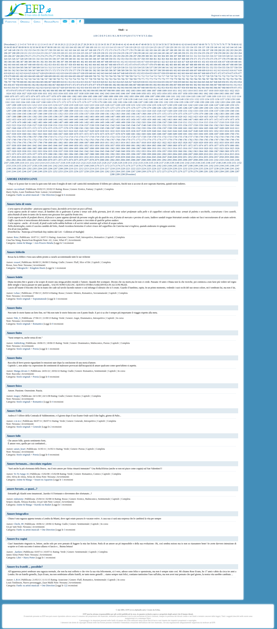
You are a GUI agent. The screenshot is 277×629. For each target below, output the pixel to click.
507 (30, 67)
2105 (231, 160)
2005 (180, 154)
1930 (24, 151)
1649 (200, 131)
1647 (190, 131)
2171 (102, 165)
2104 (226, 160)
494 (215, 64)
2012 (216, 154)
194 (195, 50)
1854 (96, 145)
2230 (174, 168)
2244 (13, 171)
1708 (40, 136)
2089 (148, 160)
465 (98, 64)
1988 (91, 154)
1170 (53, 102)
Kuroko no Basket (42, 504)
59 (174, 44)
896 (171, 85)
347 (98, 59)
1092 (126, 96)
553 (215, 67)
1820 (154, 142)
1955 (154, 151)
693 (66, 76)
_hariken (18, 551)
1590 (128, 128)
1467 (190, 119)
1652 (216, 131)
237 (131, 53)
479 (155, 64)
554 (219, 67)
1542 (112, 125)
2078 (91, 160)
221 (66, 53)
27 (82, 44)
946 (135, 87)
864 (42, 85)
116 (119, 47)
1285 (180, 108)
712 (143, 76)
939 (106, 87)
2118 (62, 162)
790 (219, 79)
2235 (200, 168)
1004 (138, 90)
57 (168, 44)
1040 (91, 93)
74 (217, 44)
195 (199, 50)
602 (175, 70)
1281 (159, 108)
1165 (28, 102)
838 (175, 82)
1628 (91, 131)
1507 (164, 122)
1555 (180, 125)
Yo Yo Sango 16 (21, 474)
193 (191, 50)
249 (179, 53)
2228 (164, 168)
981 (40, 90)
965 (211, 87)
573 (58, 70)
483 (171, 64)
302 (155, 56)
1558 (195, 125)
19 (59, 44)
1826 (185, 142)
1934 (45, 151)
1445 (76, 119)
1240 (180, 105)
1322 (138, 110)
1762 (86, 139)
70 (206, 44)
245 (163, 53)
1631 (107, 131)
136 (199, 47)
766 (122, 79)
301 (151, 56)
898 (179, 85)
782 (187, 79)
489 (195, 64)
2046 (159, 157)
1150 (186, 99)
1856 (107, 145)
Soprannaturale (40, 298)
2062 (8, 160)
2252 (55, 171)
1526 (29, 125)
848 (215, 82)
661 (175, 73)
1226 (107, 105)
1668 (65, 134)
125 (155, 47)
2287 (237, 171)
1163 (18, 102)
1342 (8, 113)
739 (13, 79)
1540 (102, 125)
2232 (185, 168)
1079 (58, 96)
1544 (122, 125)
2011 (211, 154)
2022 (34, 157)
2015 (231, 154)
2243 (8, 171)
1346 (29, 113)
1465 (180, 119)
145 (235, 47)
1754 (45, 139)
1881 (237, 145)
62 (183, 44)
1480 (24, 122)
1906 (133, 148)
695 (74, 76)
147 (5, 50)
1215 (50, 105)
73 (214, 44)
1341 (237, 110)
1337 (216, 110)
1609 (226, 128)
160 (58, 50)
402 (82, 61)
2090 (154, 160)
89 (22, 47)
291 (111, 56)
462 (86, 64)
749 (54, 79)
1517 (216, 122)
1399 (71, 116)
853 (236, 82)
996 (101, 90)
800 (22, 82)
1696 (211, 134)
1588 (117, 128)
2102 (216, 160)
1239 (174, 105)
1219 (70, 105)
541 (167, 67)
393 (46, 61)
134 (191, 47)
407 (102, 61)
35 (105, 44)
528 (114, 67)
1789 (226, 139)
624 (26, 73)
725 (195, 76)
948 (143, 87)
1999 (149, 154)
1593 (143, 128)
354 (126, 59)
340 (70, 59)
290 (106, 56)
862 (34, 85)
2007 (190, 154)
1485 (50, 122)
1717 (86, 136)
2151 (234, 162)
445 (17, 64)
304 (163, 56)
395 (54, 61)
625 (30, 73)
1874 (200, 145)
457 (66, 64)
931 (74, 87)
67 (197, 44)
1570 (24, 128)
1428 (221, 116)
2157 (29, 165)
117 (123, 47)
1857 (112, 145)
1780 (180, 139)
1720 (102, 136)
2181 (154, 165)
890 (147, 85)
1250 (231, 105)
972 (240, 87)
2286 (231, 171)
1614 (19, 131)
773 (151, 79)
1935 (50, 151)
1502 (138, 122)
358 (143, 59)
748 (50, 79)
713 (147, 76)
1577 (60, 128)
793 (232, 79)
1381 (211, 113)
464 (94, 64)
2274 (169, 171)
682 (22, 76)
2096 (185, 160)
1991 (107, 154)
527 (110, 67)
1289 (200, 108)
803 (34, 82)
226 (86, 53)
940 (110, 87)
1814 (122, 142)
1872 (190, 145)
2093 (169, 160)
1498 (117, 122)
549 (199, 67)
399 (70, 61)
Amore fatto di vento (19, 203)
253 (195, 53)
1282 (164, 108)
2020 (24, 157)
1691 (185, 134)
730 (215, 76)
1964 (200, 151)
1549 (148, 125)
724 (191, 76)
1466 (185, 119)
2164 (65, 165)
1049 (138, 93)
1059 (190, 93)
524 (98, 67)
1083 (79, 96)
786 (203, 79)
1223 (91, 105)
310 (187, 56)
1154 (207, 99)
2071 (55, 160)
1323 (143, 110)
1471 (211, 119)
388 (26, 61)
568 (38, 70)
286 (90, 56)
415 (135, 61)
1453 (117, 119)
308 (179, 56)
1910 (154, 148)
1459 (148, 119)
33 (99, 44)
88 (19, 47)
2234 (195, 168)
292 (115, 56)
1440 (50, 119)
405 (94, 61)
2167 (81, 165)
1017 (206, 90)
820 (102, 82)
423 (167, 61)
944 (126, 87)
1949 (122, 151)
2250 (45, 171)
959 (187, 87)
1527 (34, 125)
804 (38, 82)
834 (159, 82)
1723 (117, 136)
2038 (117, 157)
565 (26, 70)
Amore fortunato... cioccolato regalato (29, 463)
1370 (154, 113)
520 (82, 67)
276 (50, 56)
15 (47, 44)
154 (34, 50)
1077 (48, 96)
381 (236, 59)
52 (154, 44)
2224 (143, 168)
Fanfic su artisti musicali (27, 195)
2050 (180, 157)
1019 (216, 90)
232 (110, 53)
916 (13, 87)
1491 (81, 122)
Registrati (215, 15)
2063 (13, 160)
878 (98, 85)
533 (135, 67)
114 (111, 47)
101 (59, 47)
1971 (237, 151)
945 (131, 87)
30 (90, 44)
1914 (174, 148)
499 (236, 64)
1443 (65, 119)
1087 (100, 96)
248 (175, 53)
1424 (200, 116)
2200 (19, 168)
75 (220, 44)
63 (185, 44)
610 (207, 70)
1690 (180, 134)
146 (239, 47)
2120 (73, 162)
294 (123, 56)
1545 (128, 125)
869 (62, 85)
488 (191, 64)
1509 (175, 122)
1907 (138, 148)
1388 (14, 116)
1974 (19, 154)
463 (90, 64)
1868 (169, 145)
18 (56, 44)
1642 (164, 131)
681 (18, 76)
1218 (65, 105)
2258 (86, 171)
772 (147, 79)
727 (203, 76)
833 (155, 82)
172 (106, 50)
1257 (34, 108)
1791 (237, 139)
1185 (130, 102)
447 (26, 64)
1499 (123, 122)
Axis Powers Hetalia (43, 243)
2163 (60, 165)
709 (131, 76)
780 (179, 79)
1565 (231, 125)
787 (207, 79)
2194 (221, 165)
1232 (138, 105)
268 (18, 56)
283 (78, 56)
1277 (138, 108)
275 (46, 56)
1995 (128, 154)
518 (74, 67)
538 (155, 67)
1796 (29, 142)
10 (33, 44)
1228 (117, 105)
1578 (65, 128)
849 (219, 82)
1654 (226, 131)
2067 (34, 160)
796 (6, 82)
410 (115, 61)
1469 (200, 119)
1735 (180, 136)
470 (118, 64)
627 (38, 73)
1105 (193, 96)
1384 (226, 113)
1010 (169, 90)
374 (207, 59)
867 (54, 85)
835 (163, 82)
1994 (123, 154)
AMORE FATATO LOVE (22, 178)
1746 (237, 136)
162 (66, 50)
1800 (50, 142)
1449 (96, 119)
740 (17, 79)
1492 (86, 122)
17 (53, 44)
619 (5, 73)
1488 (65, 122)
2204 (40, 168)
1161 (7, 102)
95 (40, 47)
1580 (76, 128)
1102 (178, 96)
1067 (231, 93)
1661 (29, 134)
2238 (216, 168)
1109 (214, 96)
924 (46, 87)
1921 (211, 148)
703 (106, 76)
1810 (102, 142)
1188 (145, 102)
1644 (174, 131)
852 (232, 82)
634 (66, 73)
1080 (64, 96)
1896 (81, 148)
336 (54, 59)
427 (183, 61)
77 (226, 44)
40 (119, 44)
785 (199, 79)
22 (67, 44)
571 (50, 70)
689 (50, 76)
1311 (81, 110)
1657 (8, 134)
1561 (211, 125)
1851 (81, 145)
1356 (81, 113)
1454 (122, 119)
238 (135, 53)
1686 (159, 134)
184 (155, 50)
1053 (159, 93)
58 (171, 44)
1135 (110, 99)
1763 (91, 139)
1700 (231, 134)
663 (183, 73)
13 (41, 44)
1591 (133, 128)
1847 (60, 145)
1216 (55, 105)
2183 (164, 165)
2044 (148, 157)
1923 (221, 148)
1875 (206, 145)
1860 (128, 145)
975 (16, 90)
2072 (60, 160)
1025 (13, 93)
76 (223, 44)
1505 (154, 122)
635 (70, 73)
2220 (122, 168)
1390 (24, 116)
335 (50, 59)
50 (148, 44)
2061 (237, 157)
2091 (159, 160)
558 (236, 67)
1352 (60, 113)
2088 (143, 160)
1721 (107, 136)
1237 (164, 105)
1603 (195, 128)
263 (236, 53)
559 (240, 67)
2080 (102, 160)
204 (236, 50)
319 (223, 56)
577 (74, 70)
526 (106, 67)
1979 (45, 154)
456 (62, 64)
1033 (55, 93)
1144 (156, 99)
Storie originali (23, 298)
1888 (40, 148)
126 (159, 47)
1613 (13, 131)
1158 (227, 99)
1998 (143, 154)
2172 (107, 165)
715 (155, 76)
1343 (13, 113)
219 (58, 53)
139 (211, 47)
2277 (185, 171)
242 (151, 53)
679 (10, 76)
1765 (102, 139)
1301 (29, 110)
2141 (182, 162)
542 (171, 67)
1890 (50, 148)
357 (139, 59)
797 (10, 82)
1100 (167, 96)
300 (147, 56)
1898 (91, 148)
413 (126, 61)
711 (139, 76)
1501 (133, 122)
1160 (237, 99)
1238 (169, 105)
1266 (81, 108)
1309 (71, 110)
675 (232, 73)
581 (90, 70)
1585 (102, 128)
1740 (206, 136)
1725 (128, 136)
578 (78, 70)
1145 (161, 99)
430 (195, 61)
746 (42, 79)
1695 (206, 134)
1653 (221, 131)
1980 (50, 154)
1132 (94, 99)
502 (10, 67)
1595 (154, 128)
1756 (55, 139)
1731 (159, 136)
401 (78, 61)
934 (86, 87)
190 (179, 50)
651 (135, 73)
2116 (52, 162)
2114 (42, 162)
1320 (128, 110)
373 (203, 59)
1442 (60, 119)
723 (187, 76)
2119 (68, 162)
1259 (45, 108)
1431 (237, 116)
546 (187, 67)
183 (151, 50)
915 (9, 87)
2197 (237, 165)
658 (163, 73)
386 (18, 61)
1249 (226, 105)
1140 (135, 99)
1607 (216, 128)
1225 (102, 105)
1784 (200, 139)
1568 (14, 128)
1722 (112, 136)
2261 (102, 171)
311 (191, 56)
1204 (227, 102)
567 (34, 70)
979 (32, 90)
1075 (38, 96)
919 (26, 87)
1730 (154, 136)
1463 (169, 119)
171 (102, 50)
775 (159, 79)
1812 (112, 142)
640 (90, 73)
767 (126, 79)
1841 (29, 145)
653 (143, 73)
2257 (81, 171)
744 (34, 79)
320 (227, 56)
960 (191, 87)
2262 (107, 171)
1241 (185, 105)
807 (50, 82)
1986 (81, 154)
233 (114, 53)
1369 (148, 113)
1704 (19, 136)
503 (14, 67)
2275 (174, 171)
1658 (13, 134)
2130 (125, 162)
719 (171, 76)
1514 (200, 122)
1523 (13, 125)
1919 (200, 148)
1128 (74, 99)
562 (14, 70)
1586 (107, 128)
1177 (89, 102)
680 (14, 76)
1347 (34, 113)
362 (159, 59)
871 (70, 85)
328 (21, 59)
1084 (84, 96)
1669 (70, 134)
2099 (200, 160)
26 (79, 44)
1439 (45, 119)
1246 (211, 105)
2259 (91, 171)
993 (89, 90)
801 (26, 82)
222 (70, 53)
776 (163, 79)
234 (118, 53)
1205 (232, 102)
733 (227, 76)
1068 (237, 93)
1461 (159, 119)
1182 (115, 102)
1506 (159, 122)
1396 (55, 116)
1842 (34, 145)
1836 (237, 142)
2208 (60, 168)
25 (76, 44)
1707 (34, 136)
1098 (157, 96)
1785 (206, 139)
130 (175, 47)
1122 (43, 99)
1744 (226, 136)
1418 (169, 116)
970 (232, 87)
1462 (164, 119)
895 (167, 85)
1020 (221, 90)
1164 (23, 102)
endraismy (18, 499)
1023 (237, 90)
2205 (45, 168)
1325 (154, 110)
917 (17, 87)
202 (227, 50)
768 (131, 79)
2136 (156, 162)
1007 (154, 90)
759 (94, 79)
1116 (13, 99)
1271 (107, 108)
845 (203, 82)
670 (211, 73)
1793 (14, 142)
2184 (169, 165)
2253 (60, 171)
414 (131, 61)
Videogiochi (22, 268)
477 (147, 64)
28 (84, 44)
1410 (128, 116)
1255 (24, 108)
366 (175, 59)
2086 (133, 160)
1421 (185, 116)
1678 (117, 134)
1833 (221, 142)
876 (90, 85)
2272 (159, 171)
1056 (174, 93)
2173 (112, 165)
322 (236, 56)
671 (215, 73)
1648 (195, 131)
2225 (148, 168)
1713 (65, 136)
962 (199, 87)
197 (207, 50)
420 (155, 61)
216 (46, 53)
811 (66, 82)
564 (22, 70)
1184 (125, 102)
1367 (138, 113)
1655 (231, 131)
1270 (102, 108)
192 (187, 50)
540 (163, 67)
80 (235, 44)
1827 (190, 142)
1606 (211, 128)
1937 (60, 151)
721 (179, 76)
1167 (38, 102)
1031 (45, 93)
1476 (237, 119)
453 (50, 64)
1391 (29, 116)
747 (46, 79)
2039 (122, 157)
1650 (206, 131)
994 (93, 90)
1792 (8, 142)
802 (30, 82)
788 (211, 79)
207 (10, 53)
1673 (91, 134)
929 (66, 87)
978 (28, 90)
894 (163, 85)
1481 (29, 122)
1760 (76, 139)
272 (34, 56)
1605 (206, 128)
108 (87, 47)
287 (94, 56)
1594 (149, 128)
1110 (219, 96)
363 (163, 59)
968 (223, 87)
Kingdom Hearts (38, 268)
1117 (18, 99)
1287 (190, 108)
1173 (69, 102)
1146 (166, 99)
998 (109, 90)
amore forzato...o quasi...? (22, 488)
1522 (8, 125)
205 (240, 50)
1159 (232, 99)
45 (134, 44)
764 (114, 79)
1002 (128, 90)
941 (114, 87)
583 (98, 70)
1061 (200, 93)
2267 (133, 171)
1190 (156, 102)
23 (70, 44)
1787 (216, 139)
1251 (237, 105)
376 (215, 59)
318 (219, 56)
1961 (185, 151)
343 (82, 59)
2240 (226, 168)
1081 (69, 96)
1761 (81, 139)
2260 (96, 171)
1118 (23, 99)
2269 (143, 171)
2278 (190, 171)
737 (5, 79)
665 (191, 73)
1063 (211, 93)
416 (139, 61)
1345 (24, 113)
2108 (11, 162)
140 (215, 47)
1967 (216, 151)
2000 (154, 154)
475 (139, 64)
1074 (32, 96)
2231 (180, 168)
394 (50, 61)
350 (110, 59)
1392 (34, 116)
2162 (55, 165)
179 (135, 50)
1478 (14, 122)
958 (183, 87)
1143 (151, 99)
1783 (195, 139)
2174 (117, 165)
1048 (133, 93)
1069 (6, 96)
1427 (216, 116)
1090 (115, 96)
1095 (141, 96)
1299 (19, 110)
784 (195, 79)
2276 (180, 171)
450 (38, 64)
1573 (40, 128)
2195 (226, 165)
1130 (84, 99)
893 (159, 85)
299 (143, 56)
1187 (140, 102)
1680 (128, 134)
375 (211, 59)
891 (151, 85)
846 (207, 82)
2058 (221, 157)
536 (147, 67)
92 (31, 47)
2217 (107, 168)
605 (187, 70)
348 (102, 59)
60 (177, 44)
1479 (19, 122)
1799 (45, 142)
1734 (174, 136)
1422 (190, 116)
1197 (191, 102)
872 (74, 85)
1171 (58, 102)
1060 (195, 93)
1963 (195, 151)
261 (227, 53)
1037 (76, 93)
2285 (226, 171)
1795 (24, 142)
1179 (99, 102)
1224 (96, 105)
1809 (97, 142)
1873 (195, 145)
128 (167, 47)
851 (227, 82)
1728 (143, 136)
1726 (133, 136)
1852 (86, 145)
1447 (86, 119)
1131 (89, 99)
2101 (211, 160)
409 (111, 61)
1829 (200, 142)
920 (30, 87)
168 (90, 50)
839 (179, 82)
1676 (107, 134)
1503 (143, 122)
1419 (174, 116)
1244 (200, 105)
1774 (148, 139)
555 (223, 67)
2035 (102, 157)
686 (38, 76)
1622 (60, 131)
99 (51, 47)
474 (135, 64)
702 (102, 76)
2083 (117, 160)
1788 (221, 139)
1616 (29, 131)
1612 (8, 131)
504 (18, 67)
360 (151, 59)
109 (91, 47)
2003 (169, 154)
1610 (232, 128)
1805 (76, 142)
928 (62, 87)
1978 (40, 154)
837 (171, 82)
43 (128, 44)
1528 (39, 125)
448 (30, 64)
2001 (159, 154)
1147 (171, 99)
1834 (226, 142)
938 (102, 87)
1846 (55, 145)
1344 (19, 113)
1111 (224, 96)
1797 (34, 142)
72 (211, 44)
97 (45, 47)
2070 (50, 160)
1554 (174, 125)
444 (13, 64)
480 (159, 64)
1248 (221, 105)
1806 (81, 142)
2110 (22, 162)
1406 (107, 116)
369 (187, 59)
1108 (208, 96)
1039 (86, 93)
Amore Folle (14, 410)
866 (50, 85)
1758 (65, 139)
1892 (60, 148)
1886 (29, 148)
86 (14, 47)
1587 (112, 128)
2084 (122, 160)
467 (106, 64)
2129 (119, 162)
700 (94, 76)
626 (34, 73)
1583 (91, 128)
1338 (221, 110)
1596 (159, 128)
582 (94, 70)
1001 (123, 90)
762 (106, 79)
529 (118, 67)
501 (6, 67)
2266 (128, 171)
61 (180, 44)
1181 (110, 102)
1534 (70, 125)
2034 (96, 157)
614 (223, 70)
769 (135, 79)
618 (240, 70)
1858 (117, 145)
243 (155, 53)
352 (118, 59)
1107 (203, 96)
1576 (55, 128)
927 (58, 87)
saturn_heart (19, 449)
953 (163, 87)
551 (207, 67)
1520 (231, 122)
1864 (148, 145)
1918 (195, 148)
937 (98, 87)
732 (223, 76)
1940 (76, 151)
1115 (8, 99)
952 (159, 87)
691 (58, 76)
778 (171, 79)
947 (139, 87)
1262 (60, 108)
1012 (180, 90)
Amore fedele (15, 277)
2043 (143, 157)
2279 (195, 171)
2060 (231, 157)
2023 (39, 157)
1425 (206, 116)
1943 (91, 151)
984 (52, 90)
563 (18, 70)
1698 (221, 134)
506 (26, 67)
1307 (60, 110)
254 (199, 53)
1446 (81, 119)
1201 (212, 102)
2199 (14, 168)
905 (207, 85)
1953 (143, 151)
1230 (128, 105)
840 (183, 82)
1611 (237, 128)
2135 (151, 162)
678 (6, 76)
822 (110, 82)
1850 (76, 145)
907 (216, 85)
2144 (197, 162)
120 (134, 47)
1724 (122, 136)
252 (191, 53)
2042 (138, 157)
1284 (174, 108)
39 (116, 44)
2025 (50, 157)
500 (240, 64)
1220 (76, 105)
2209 (65, 168)
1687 (164, 134)
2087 (138, 160)
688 (46, 76)
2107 (6, 162)
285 (86, 56)
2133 (140, 162)
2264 (117, 171)
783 (191, 79)
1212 (34, 105)
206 (6, 53)
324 (5, 59)
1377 (190, 113)
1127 (69, 99)
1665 (50, 134)
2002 (164, 154)
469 (114, 64)
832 (151, 82)
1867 (164, 145)
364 (167, 59)
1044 (112, 93)
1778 (169, 139)
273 (38, 56)
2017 (8, 157)
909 (224, 85)
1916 (185, 148)
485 (179, 64)
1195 (181, 102)
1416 (159, 116)
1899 (97, 148)
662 (179, 73)
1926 (237, 148)
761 (102, 79)
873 (78, 85)
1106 (198, 96)
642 (98, 73)
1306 (55, 110)
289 (102, 56)
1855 (102, 145)
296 (131, 56)
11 (36, 44)
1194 (176, 102)
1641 (159, 131)
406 (98, 61)
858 (18, 85)
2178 (138, 165)
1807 (86, 142)
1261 (55, 108)
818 (94, 82)
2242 (237, 168)
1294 (226, 108)
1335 (206, 110)
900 (187, 85)
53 (157, 44)
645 (110, 73)
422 (163, 61)
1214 (45, 105)
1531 (55, 125)
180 (139, 50)
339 (66, 59)
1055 (169, 93)
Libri (18, 557)
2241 (231, 168)
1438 (39, 119)
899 (183, 85)
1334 (200, 110)
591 (131, 70)
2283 (216, 171)
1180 (104, 102)
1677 (112, 134)
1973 (14, 154)
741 (21, 79)
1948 (117, 151)
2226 (154, 168)
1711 (55, 136)
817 (90, 82)
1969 (226, 151)
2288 (112, 174)
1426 (211, 116)
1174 (74, 102)
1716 (81, 136)
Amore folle (14, 435)
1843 (39, 145)
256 (207, 53)
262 (232, 53)
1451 (107, 119)
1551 (159, 125)
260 (223, 53)
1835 (231, 142)
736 (240, 76)
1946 (107, 151)
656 (155, 73)
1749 (19, 139)
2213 (86, 168)
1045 (117, 93)
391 (38, 61)
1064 (216, 93)
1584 (97, 128)
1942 (86, 151)
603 (179, 70)
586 (111, 70)
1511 (185, 122)
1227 (112, 105)
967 (219, 87)
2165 (70, 165)
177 (126, 50)
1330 (180, 110)
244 (159, 53)
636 (74, 73)
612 (215, 70)
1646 (185, 131)
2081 (107, 160)
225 (82, 53)
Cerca (37, 21)
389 (30, 61)
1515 (206, 122)
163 (70, 50)
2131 (130, 162)
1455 (128, 119)
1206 (238, 102)
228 (94, 53)
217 (50, 53)
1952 (138, 151)
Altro (150, 35)
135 (195, 47)
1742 (216, 136)
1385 (231, 113)
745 (38, 79)
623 (21, 73)
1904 (123, 148)
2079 (96, 160)
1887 (34, 148)
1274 (122, 108)
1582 (86, 128)
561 (10, 70)
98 (48, 47)
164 (74, 50)
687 (42, 76)
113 (107, 47)
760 (98, 79)
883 (119, 85)
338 (62, 59)
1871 (185, 145)
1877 (216, 145)
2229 (169, 168)
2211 (76, 168)
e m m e (17, 421)
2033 (91, 157)
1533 (65, 125)
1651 (211, 131)
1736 (185, 136)
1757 (60, 139)
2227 (159, 168)
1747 (8, 139)
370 (191, 59)
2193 (216, 165)
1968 (221, 151)
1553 (169, 125)
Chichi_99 (18, 524)
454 (54, 64)
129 (171, 47)
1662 (34, 134)
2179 (143, 165)
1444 (70, 119)
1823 (169, 142)
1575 (50, 128)
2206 (50, 168)
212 (30, 53)
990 (76, 90)
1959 (174, 151)
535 (143, 67)
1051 (148, 93)
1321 (133, 110)
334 (46, 59)
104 (71, 47)
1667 (60, 134)
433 (207, 61)
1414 (148, 116)
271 (30, 56)
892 (155, 85)
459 (74, 64)
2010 (206, 154)
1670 (76, 134)
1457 (138, 119)
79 (232, 44)
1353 (65, 113)
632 (58, 73)
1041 (96, 93)
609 (203, 70)
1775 (154, 139)
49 (145, 44)
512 (50, 67)
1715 (76, 136)
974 (12, 90)
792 (227, 79)
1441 (55, 119)
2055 (206, 157)
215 (42, 53)
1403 (91, 116)
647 (118, 73)
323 (240, 56)
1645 (180, 131)
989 (72, 90)
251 (187, 53)
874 (82, 85)
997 (105, 90)
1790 (231, 139)
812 (70, 82)
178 (131, 50)
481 (163, 64)
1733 (169, 136)
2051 (185, 157)
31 (93, 44)
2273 (164, 171)
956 (175, 87)
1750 (24, 139)
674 (227, 73)
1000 (117, 90)
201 (223, 50)
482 (167, 64)
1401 (81, 116)
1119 (28, 99)
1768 (117, 139)
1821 (159, 142)
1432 (8, 119)
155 (38, 50)
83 (5, 47)
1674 (96, 134)
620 (9, 73)
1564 (226, 125)
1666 (55, 134)
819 (98, 82)
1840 (24, 145)
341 (74, 59)
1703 (14, 136)
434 (211, 61)
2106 (237, 160)
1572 (34, 128)
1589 (123, 128)
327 (17, 59)
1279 (148, 108)
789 (215, 79)
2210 (71, 168)
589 (123, 70)
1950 (128, 151)
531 (126, 67)
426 (179, 61)
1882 (8, 148)
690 (54, 76)
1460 (154, 119)
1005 (143, 90)
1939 (70, 151)
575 (66, 70)
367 (179, 59)
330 (30, 59)
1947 (112, 151)
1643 (169, 131)
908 (220, 85)
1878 (221, 145)
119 (131, 47)
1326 (159, 110)
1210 (24, 105)
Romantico (38, 323)
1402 (86, 116)
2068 (39, 160)
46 (136, 44)
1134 (104, 99)
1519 (226, 122)
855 (6, 85)
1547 (138, 125)
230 (102, 53)
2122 (83, 162)
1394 (45, 116)
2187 (185, 165)
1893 (65, 148)
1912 (164, 148)
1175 (79, 102)
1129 (79, 99)
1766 (107, 139)
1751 (29, 139)
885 (127, 85)
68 (200, 44)
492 (207, 64)
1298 (14, 110)
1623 (65, 131)
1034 (60, 93)
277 (54, 56)
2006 (185, 154)
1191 (161, 102)
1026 (19, 93)
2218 (112, 168)
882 (115, 85)
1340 (231, 110)
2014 (226, 154)
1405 (102, 116)
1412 (138, 116)
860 (26, 85)
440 (236, 61)
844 (199, 82)
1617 (34, 131)
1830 (206, 142)
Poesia (36, 348)
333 (42, 59)
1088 (105, 96)
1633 (117, 131)
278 (58, 56)
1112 (229, 96)
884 (123, 85)
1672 (86, 134)
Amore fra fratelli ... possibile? (25, 566)
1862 (138, 145)
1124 (53, 99)
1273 (117, 108)
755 (78, 79)
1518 (221, 122)
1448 (91, 119)
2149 (223, 162)
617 (236, 70)
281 (70, 56)
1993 (117, 154)
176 (122, 50)
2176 (128, 165)
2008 (195, 154)
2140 (176, 162)
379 (227, 59)
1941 (81, 151)
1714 (70, 136)
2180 (148, 165)
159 (54, 50)
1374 (174, 113)
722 (183, 76)
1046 (122, 93)
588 (119, 70)
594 (143, 70)
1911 (159, 148)
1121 (38, 99)
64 (188, 44)
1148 (176, 99)
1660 (24, 134)
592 (135, 70)
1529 (45, 125)
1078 (53, 96)
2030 (76, 157)
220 (62, 53)
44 (131, 44)
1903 (117, 148)
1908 (143, 148)
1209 (19, 105)
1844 (45, 145)
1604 (201, 128)
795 (240, 79)
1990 (102, 154)
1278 (143, 108)
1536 (81, 125)
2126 (104, 162)
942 (118, 87)
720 (175, 76)
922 (38, 87)
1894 (71, 148)
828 (135, 82)
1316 (107, 110)
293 (119, 56)
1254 (19, 108)
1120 (33, 99)
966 (215, 87)
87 (17, 47)
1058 (185, 93)
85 (11, 47)
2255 (70, 171)
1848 (65, 145)
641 (94, 73)
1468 (195, 119)
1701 (237, 134)
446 (21, 64)
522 (90, 67)
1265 (76, 108)
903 (199, 85)
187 (167, 50)
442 (5, 64)
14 (44, 44)
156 (42, 50)
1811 (107, 142)
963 (203, 87)
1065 (221, 93)
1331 (185, 110)
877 (94, 85)
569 (42, 70)
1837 (8, 145)
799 (18, 82)
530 (122, 67)
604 (183, 70)
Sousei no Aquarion (43, 479)
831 (147, 82)
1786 (211, 139)
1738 (195, 136)
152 (26, 50)
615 (227, 70)
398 (66, 61)
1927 (8, 151)
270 (26, 56)
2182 (159, 165)
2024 (45, 157)
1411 (133, 116)
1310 (76, 110)
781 (183, 79)
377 (219, 59)
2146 (208, 162)
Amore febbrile (16, 252)
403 (86, 61)
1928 (13, 151)
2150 (228, 162)
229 (98, 53)
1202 (217, 102)
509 (38, 67)
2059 (226, 157)
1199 (201, 102)
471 (122, 64)
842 (191, 82)
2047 (164, 157)
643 (102, 73)
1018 (211, 90)
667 (199, 73)
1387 (8, 116)
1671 (81, 134)
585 (106, 70)
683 (26, 76)
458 (70, 64)
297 (135, 56)
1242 (190, 105)
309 (183, 56)
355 (131, 59)
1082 (74, 96)
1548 (143, 125)
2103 (221, 160)
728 (207, 76)
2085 (128, 160)
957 (179, 87)
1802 (60, 142)
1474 (226, 119)
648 (122, 73)
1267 (86, 108)
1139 (130, 99)
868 (58, 85)
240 (143, 53)
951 (155, 87)
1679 (122, 134)
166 (82, 50)
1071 (17, 96)
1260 (50, 108)
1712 (60, 136)
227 (90, 53)
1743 (221, 136)
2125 (99, 162)
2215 (96, 168)
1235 (154, 105)
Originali (25, 21)
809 (58, 82)
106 (79, 47)
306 (171, 56)
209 (18, 53)
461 (82, 64)
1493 (91, 122)
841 (187, 82)
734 (232, 76)
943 (122, 87)
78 (229, 44)
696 (78, 76)
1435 (24, 119)
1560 (206, 125)
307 (175, 56)
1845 (50, 145)
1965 (206, 151)
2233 (190, 168)
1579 (71, 128)
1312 (86, 110)
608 (199, 70)
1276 (133, 108)
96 (43, 47)
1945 (102, 151)
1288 (195, 108)
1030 (39, 93)
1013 (185, 90)
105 (75, 47)
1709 (45, 136)
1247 (216, 105)
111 (99, 47)
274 (42, 56)
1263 (65, 108)
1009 (164, 90)
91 (28, 47)
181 (143, 50)
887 (135, 85)
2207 (55, 168)
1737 (190, 136)
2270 (148, 171)
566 (30, 70)
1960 (180, 151)
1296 (237, 108)
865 (46, 85)
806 (46, 82)
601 (171, 70)
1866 (159, 145)
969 (227, 87)
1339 (226, 110)
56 (165, 44)
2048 (169, 157)
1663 (39, 134)
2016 (237, 154)
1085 (90, 96)
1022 (231, 90)
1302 (34, 110)
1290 (206, 108)
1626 (81, 131)
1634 (122, 131)
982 (44, 90)
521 (86, 67)
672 (219, 73)
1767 (112, 139)
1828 (195, 142)
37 (110, 44)
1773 (143, 139)
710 (135, 76)
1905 (128, 148)
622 (17, 73)
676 (236, 73)
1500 (128, 122)
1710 (50, 136)
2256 (76, 171)
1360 (102, 113)
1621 (55, 131)
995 (97, 90)
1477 (8, 122)
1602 (190, 128)
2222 (133, 168)
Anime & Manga (24, 243)
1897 (86, 148)
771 (143, 79)
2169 (91, 165)
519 (78, 67)
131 (179, 47)
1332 (190, 110)
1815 (128, 142)
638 (82, 73)
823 (114, 82)
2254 (65, 171)
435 (215, 61)
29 (87, 44)
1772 (138, 139)
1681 (133, 134)
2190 (200, 165)
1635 (128, 131)
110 (95, 47)
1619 (45, 131)
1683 (143, 134)
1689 (174, 134)
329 (26, 59)
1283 (169, 108)
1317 (112, 110)
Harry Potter (29, 557)
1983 (65, 154)
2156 (24, 165)
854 (240, 82)
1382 (216, 113)
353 (122, 59)
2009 (201, 154)
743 (30, 79)
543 (175, 67)
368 (183, 59)
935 (90, 87)
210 (22, 53)
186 (163, 50)
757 (86, 79)
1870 (180, 145)
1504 (149, 122)
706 (119, 76)
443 (9, 64)
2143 (192, 162)
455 (58, 64)
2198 (8, 168)
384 (10, 61)
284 (82, 56)
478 (151, 64)
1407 (112, 116)
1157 (222, 99)
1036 (70, 93)
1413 (143, 116)
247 (171, 53)
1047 (128, 93)
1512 (190, 122)
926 (54, 87)
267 (14, 56)
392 (42, 61)
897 (175, 85)
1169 (48, 102)
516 (66, 67)
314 (203, 56)
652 (139, 73)
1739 (200, 136)
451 (42, 64)
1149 (181, 99)
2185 (174, 165)
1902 (112, 148)
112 (103, 47)
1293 (221, 108)
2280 (200, 171)
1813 (117, 142)
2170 (96, 165)
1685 (154, 134)
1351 (55, 113)
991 (81, 90)
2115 (47, 162)
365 (171, 59)
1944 (96, 151)
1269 (96, 108)
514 (58, 67)
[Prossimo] (131, 174)
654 (147, 73)
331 (34, 59)
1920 (206, 148)
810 (62, 82)
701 (98, 76)
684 (30, 76)
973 (8, 90)
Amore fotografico (17, 513)
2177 (133, 165)
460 (78, 64)
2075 (76, 160)
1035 (65, 93)
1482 (34, 122)
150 (17, 50)
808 (54, 82)
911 (232, 85)
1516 (211, 122)
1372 (164, 113)
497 (227, 64)
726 (199, 76)
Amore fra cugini (17, 538)
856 (10, 85)
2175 (122, 165)
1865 (154, 145)
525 (102, 67)
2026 (55, 157)
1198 (196, 102)
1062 (206, 93)
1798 (40, 142)
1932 (34, 151)
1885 (24, 148)
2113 (37, 162)
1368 (143, 113)
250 (183, 53)
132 (183, 47)
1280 (154, 108)
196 (203, 50)
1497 (112, 122)
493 (211, 64)
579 (82, 70)
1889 (45, 148)
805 (42, 82)
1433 (13, 119)
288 (98, 56)
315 (207, 56)
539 (159, 67)
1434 (19, 119)
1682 (138, 134)
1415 (154, 116)
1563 (221, 125)
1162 (12, 102)
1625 (76, 131)
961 (195, 87)
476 (143, 64)
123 (147, 47)
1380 (206, 113)
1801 (55, 142)
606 (191, 70)
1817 (138, 142)
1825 (180, 142)
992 (85, 90)
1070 (12, 96)
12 (38, 44)
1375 (180, 113)
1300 (24, 110)
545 (183, 67)
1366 (133, 113)
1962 (190, 151)
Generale (37, 426)
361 (155, 59)
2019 (19, 157)
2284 (221, 171)
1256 (29, 108)
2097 (190, 160)
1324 (148, 110)
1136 (115, 99)
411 (119, 61)
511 (46, 67)
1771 (133, 139)
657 (159, 73)
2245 (19, 171)
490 (199, 64)
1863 (143, 145)
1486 (55, 122)
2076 (81, 160)
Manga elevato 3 (21, 371)
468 (110, 64)
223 (74, 53)
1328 (169, 110)
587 (115, 70)
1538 (91, 125)
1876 (211, 145)
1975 (24, 154)
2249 (39, 171)
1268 (91, 108)
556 (227, 67)
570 (46, 70)
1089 (110, 96)
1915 (180, 148)
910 (228, 85)
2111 (27, 162)
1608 (221, 128)
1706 (29, 136)
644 (106, 73)
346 (94, 59)
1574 (45, 128)
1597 (164, 128)
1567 (8, 128)
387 (22, 61)
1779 (174, 139)
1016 (200, 90)
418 (147, 61)
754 (74, 79)
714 (151, 76)
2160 (45, 165)
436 (219, 61)
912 (236, 85)
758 (90, 79)
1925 (231, 148)
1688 (169, 134)
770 (139, 79)
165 (78, 50)
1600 (180, 128)
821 (106, 82)
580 (86, 70)
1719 (96, 136)
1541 (107, 125)
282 (74, 56)
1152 (196, 99)
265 (6, 56)
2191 (206, 165)
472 (126, 64)
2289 (117, 174)
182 (147, 50)
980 (36, 90)
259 (219, 53)
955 (171, 87)
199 (215, 50)
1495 (102, 122)
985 (56, 90)
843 (195, 82)
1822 (164, 142)
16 (50, 44)
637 (78, 73)
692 (62, 76)
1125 (58, 99)
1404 (97, 116)
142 (223, 47)
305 (167, 56)
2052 (190, 157)
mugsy (17, 396)
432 (203, 61)
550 (203, 67)
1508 (169, 122)
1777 (164, 139)
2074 (70, 160)
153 (30, 50)
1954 (148, 151)
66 (194, 44)
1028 (29, 93)
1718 (91, 136)
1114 (239, 96)
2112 (32, 162)
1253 (13, 108)
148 (9, 50)
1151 (191, 99)
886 (131, 85)
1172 (64, 102)
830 (143, 82)
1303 (40, 110)
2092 (164, 160)
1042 (102, 93)
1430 (231, 116)
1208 (14, 105)
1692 (190, 134)
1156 (217, 99)
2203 (34, 168)
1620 (50, 131)
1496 (107, 122)
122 (142, 47)
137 (203, 47)
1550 (154, 125)
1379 (200, 113)
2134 (145, 162)
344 (86, 59)
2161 (50, 165)
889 (143, 85)
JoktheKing (19, 343)
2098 (195, 160)
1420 (180, 116)
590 (127, 70)
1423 (195, 116)
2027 (60, 157)
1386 (237, 113)
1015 (195, 90)
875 (86, 85)
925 (50, 87)
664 (187, 73)
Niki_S (17, 318)
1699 (226, 134)
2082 (112, 160)
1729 (148, 136)
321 (232, 56)
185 (159, 50)
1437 (34, 119)
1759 (70, 139)
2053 (195, 157)
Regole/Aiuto (51, 21)
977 (24, 90)
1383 (221, 113)
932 (78, 87)
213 (34, 53)
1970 (231, 151)
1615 (24, 131)
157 (46, 50)
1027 (24, 93)
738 (9, 79)
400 (74, 61)
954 (167, 87)
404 (90, 61)
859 (22, 85)
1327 (164, 110)
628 (42, 73)
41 (122, 44)
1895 (76, 148)
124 (151, 47)
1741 (211, 136)
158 (50, 50)
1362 (112, 113)
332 (38, 59)
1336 (211, 110)
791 (223, 79)
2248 (34, 171)
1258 (39, 108)
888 (139, 85)
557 (232, 67)
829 (139, 82)
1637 (138, 131)
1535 (76, 125)
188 (171, 50)
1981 (55, 154)
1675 (102, 134)
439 (232, 61)
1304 (45, 110)
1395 (50, 116)
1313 (91, 110)
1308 (65, 110)
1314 (96, 110)
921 (34, 87)
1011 (175, 90)
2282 (211, 171)
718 (167, 76)
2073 (65, 160)
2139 (171, 162)
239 (139, 53)
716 (159, 76)
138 (207, 47)
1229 (122, 105)
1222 (86, 105)
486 (183, 64)
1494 (97, 122)
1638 (143, 131)
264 (240, 53)
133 (187, 47)
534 (139, 67)
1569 (19, 128)
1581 (81, 128)
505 (22, 67)
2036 (107, 157)
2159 (39, 165)
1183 (120, 102)
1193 (171, 102)
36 (108, 44)
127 (163, 47)
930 (70, 87)
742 (26, 79)
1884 (19, 148)
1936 (55, 151)
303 (159, 56)
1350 (50, 113)
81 (237, 44)
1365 (128, 113)
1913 (169, 148)
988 (68, 90)
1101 (173, 96)
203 (232, 50)
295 (127, 56)
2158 (34, 165)
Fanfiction (10, 21)
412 (122, 61)
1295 (231, 108)
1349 (45, 113)
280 (66, 56)
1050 (143, 93)
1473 (221, 119)
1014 (190, 90)
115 (115, 47)
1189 (150, 102)
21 (64, 44)
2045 (154, 157)
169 (94, 50)
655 (151, 73)
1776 (159, 139)
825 (122, 82)
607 (195, 70)
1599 (175, 128)
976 (20, 90)
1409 (123, 116)
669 (207, 73)
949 (147, 87)
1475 (231, 119)
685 (34, 76)
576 (70, 70)
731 (219, 76)
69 (203, 44)
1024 (8, 93)
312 (195, 56)
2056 (211, 157)
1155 (212, 99)
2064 (19, 160)
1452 (112, 119)
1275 (128, 108)
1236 (159, 105)
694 (70, 76)
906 (212, 85)
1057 (180, 93)
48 (142, 44)
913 (240, 85)
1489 (71, 122)
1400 (76, 116)
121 (138, 47)
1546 (133, 125)
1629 (96, 131)
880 (106, 85)
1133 (99, 99)
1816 (133, 142)
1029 (34, 93)
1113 (234, 96)
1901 (107, 148)
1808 (91, 142)
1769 (122, 139)
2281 (206, 171)
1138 (125, 99)
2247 (29, 171)
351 (114, 59)
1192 (166, 102)
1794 (19, 142)
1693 (195, 134)
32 (96, 44)
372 (199, 59)
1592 (138, 128)
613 (219, 70)
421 (159, 61)
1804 (71, 142)
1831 (211, 142)
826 (126, 82)
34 (102, 44)
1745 (231, 136)
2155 (19, 165)
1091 (121, 96)
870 (66, 85)
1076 (43, 96)
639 (86, 73)
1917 (190, 148)
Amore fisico (14, 385)
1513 (195, 122)
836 (167, 82)
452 (46, 64)
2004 (175, 154)
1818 (143, 142)
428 (187, 61)
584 (102, 70)
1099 (162, 96)
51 (151, 44)
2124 (93, 162)
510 (42, 67)
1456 (133, 119)
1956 (159, 151)
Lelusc (17, 293)
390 (34, 61)
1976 (29, 154)
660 (171, 73)
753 (70, 79)
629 (46, 73)
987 (64, 90)
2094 (174, 160)
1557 (190, 125)
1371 (159, 113)
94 (37, 47)
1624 (70, 131)
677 (240, 73)
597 (155, 70)
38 (113, 44)
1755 (50, 139)
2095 (180, 160)
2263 (112, 171)
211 (26, 53)
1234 (148, 105)
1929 (19, 151)
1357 (86, 113)
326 (13, 59)
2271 (154, 171)
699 (90, 76)
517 (70, 67)
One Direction (48, 195)
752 (66, 79)
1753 (39, 139)
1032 (50, 93)
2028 (65, 157)
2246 (24, 171)
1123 (48, 99)
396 (58, 61)
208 (14, 53)
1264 (70, 108)
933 (82, 87)
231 (106, 53)
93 (34, 47)
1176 (84, 102)
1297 (8, 110)
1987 (86, 154)
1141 (140, 99)
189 (175, 50)
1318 (117, 110)
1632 (112, 131)
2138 (166, 162)
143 (227, 47)
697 (82, 76)
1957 (164, 151)
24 (73, 44)
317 (215, 56)
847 (211, 82)
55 (162, 44)
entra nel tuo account (230, 15)
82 (240, 44)
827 (131, 82)
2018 (13, 157)
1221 (81, 105)
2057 (216, 157)
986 (60, 90)
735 (236, 76)
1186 (135, 102)
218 (54, 53)
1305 (50, 110)
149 (13, 50)
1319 (122, 110)
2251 (50, 171)
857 (14, 85)
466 (102, 64)
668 (203, 73)
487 (187, 64)
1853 (91, 145)
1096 (147, 96)
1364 (122, 113)
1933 (39, 151)
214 (38, 53)
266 (10, 56)
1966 (211, 151)
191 (183, 50)
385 (14, 61)
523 (94, 67)
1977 (34, 154)
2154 (13, 165)
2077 (86, 160)
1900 (102, 148)
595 (147, 70)
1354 (70, 113)
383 (6, 61)
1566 (237, 125)
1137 (120, 99)
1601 (185, 128)
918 (21, 87)
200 (219, 50)
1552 (164, 125)
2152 (239, 162)
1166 (33, 102)
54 (160, 44)
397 (62, 61)
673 (223, 73)
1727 (138, 136)
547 (191, 67)
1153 (201, 99)
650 (131, 73)
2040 (128, 157)
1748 (13, 139)
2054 (200, 157)
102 (63, 47)
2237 (211, 168)
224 (78, 53)
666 (195, 73)
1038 (81, 93)
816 (86, 82)
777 (167, 79)
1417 (164, 116)
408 (106, 61)
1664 (45, 134)
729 (211, 76)
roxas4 (17, 262)
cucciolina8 (19, 189)
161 (62, 50)
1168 (43, 102)
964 (207, 87)
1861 (133, 145)
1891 (55, 148)
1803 (65, 142)
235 (122, 53)
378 (223, 59)
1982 (60, 154)
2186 (180, 165)
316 (211, 56)
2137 (161, 162)
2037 (112, 157)
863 (38, 85)
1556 (185, 125)
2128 (114, 162)
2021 (29, 157)
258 (215, 53)
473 (131, 64)
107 (83, 47)
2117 (57, 162)
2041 (133, 157)
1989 (97, 154)
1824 (174, 142)
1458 (143, 119)
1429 (226, 116)
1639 (148, 131)
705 (115, 76)
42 (125, 44)
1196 (186, 102)
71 (209, 44)
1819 (148, 142)
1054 (164, 93)
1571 (29, 128)
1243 (195, 105)
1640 (154, 131)
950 (151, 87)
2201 (24, 168)
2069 (45, 160)
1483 (40, 122)
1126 (64, 99)
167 (86, 50)
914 (5, 87)
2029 (70, 157)
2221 (128, 168)
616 (232, 70)
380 (232, 59)
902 (195, 85)
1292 (216, 108)
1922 (216, 148)
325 (9, 59)
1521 (237, 122)
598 (159, 70)
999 (113, 90)
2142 (187, 162)
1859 (122, 145)
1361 (107, 113)
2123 (88, 162)
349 (106, 59)
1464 (174, 119)
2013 (221, 154)
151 (21, 50)
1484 (45, 122)
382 (240, 59)
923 (42, 87)
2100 (206, 160)
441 (240, 61)
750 (58, 79)
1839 (19, 145)
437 (223, 61)
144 (231, 47)
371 (195, 59)
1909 (149, 148)
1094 (136, 96)
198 (211, 50)
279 (62, 56)
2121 (78, 162)
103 (67, 47)
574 (62, 70)
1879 (226, 145)
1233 (143, 105)
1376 (185, 113)
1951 (133, 151)
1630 (102, 131)
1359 (96, 113)
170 (98, 50)
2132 (135, 162)
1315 (102, 110)
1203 (222, 102)
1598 (169, 128)
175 (118, 50)
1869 (174, 145)
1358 (91, 113)
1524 (19, 125)
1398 (65, 116)
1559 (200, 125)
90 (25, 47)
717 (163, 76)
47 (139, 44)
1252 (8, 108)
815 (82, 82)
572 (54, 70)
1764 (96, 139)
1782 (190, 139)
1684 (148, 134)
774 (155, 79)
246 (167, 53)
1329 (174, 110)
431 (199, 61)
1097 (152, 96)
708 (127, 76)
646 (114, 73)
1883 (14, 148)
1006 (149, 90)
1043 (107, 93)
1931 (29, 151)
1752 (34, 139)
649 (126, 73)
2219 (117, 168)
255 (203, 53)
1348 (39, 113)
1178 (94, 102)
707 (123, 76)
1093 (131, 96)
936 (94, 87)
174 (114, 50)
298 (139, 56)
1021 (226, 90)
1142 (145, 99)
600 (167, 70)
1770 (128, 139)
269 (22, 56)
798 (14, 82)
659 (167, 73)
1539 (96, 125)
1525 (24, 125)
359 (147, 59)
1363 (117, 113)
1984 (71, 154)
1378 (195, 113)
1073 (27, 96)
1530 (50, 125)
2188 (190, 165)
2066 (29, 160)
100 (55, 47)
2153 (8, 165)
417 (143, 61)
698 (86, 76)
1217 (60, 105)
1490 (76, 122)
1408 (117, 116)
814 (78, 82)
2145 (202, 162)
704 (111, 76)
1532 (60, 125)
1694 (200, 134)
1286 (185, 108)
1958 (169, 151)
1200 (206, 102)
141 (219, 47)
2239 (221, 168)
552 (211, 67)
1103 (183, 96)
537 (151, 67)
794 (236, 79)
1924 (226, 148)
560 (6, 70)
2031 (81, 157)
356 (135, 59)
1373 (169, 113)
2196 (231, 165)
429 (191, 61)
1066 (226, 93)
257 (211, 53)
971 (236, 87)
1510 (180, 122)
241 (147, 53)
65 (191, 44)
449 (34, 64)
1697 (216, 134)
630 (50, 73)
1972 (8, 154)
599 (163, 70)
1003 (133, 90)
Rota (16, 237)
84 (8, 47)
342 (78, 59)
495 (219, 64)
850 (223, 82)
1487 (60, 122)
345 (90, 59)
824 (118, 82)
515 (62, 67)
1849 (70, 145)
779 (175, 79)
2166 (76, 165)
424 (171, 61)
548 (195, 67)
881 (111, 85)
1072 (22, 96)
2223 (138, 168)
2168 (86, 165)
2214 (91, 168)
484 (175, 64)
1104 (188, 96)
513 (54, 67)
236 (126, 53)
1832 (216, 142)
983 (48, 90)
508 (34, 67)
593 (139, 70)
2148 (218, 162)
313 (199, 56)
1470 (206, 119)
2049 (174, 157)
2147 (213, 162)
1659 (19, 134)
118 (126, 47)
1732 (164, 136)
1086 (95, 96)
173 (110, 50)
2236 (206, 168)
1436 (29, 119)
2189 (195, 165)
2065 (24, 160)
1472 (216, 119)
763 (110, 79)
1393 (40, 116)
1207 (8, 105)
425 (175, 61)
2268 (138, 171)
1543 (117, 125)
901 (191, 85)
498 (232, 64)
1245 (206, 105)
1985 (76, 154)
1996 (133, 154)
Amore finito (14, 307)
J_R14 (17, 579)
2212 (81, 168)
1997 (138, 154)
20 (61, 44)
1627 (86, 131)
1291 (211, 108)
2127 (109, 162)
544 (179, 67)
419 (151, 61)
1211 (29, 105)
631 (54, 73)
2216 (102, 168)
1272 (112, 108)
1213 (39, 105)
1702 (8, 136)
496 (223, 64)
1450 (102, 119)
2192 (211, 165)
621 (13, 73)
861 (30, 85)
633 (62, 73)
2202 (29, 168)
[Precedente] (10, 44)
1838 (13, 145)
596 (151, 70)
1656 (237, 131)
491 (203, 64)
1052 (154, 93)
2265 (122, 171)
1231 (133, 105)
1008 (159, 90)
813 (74, 82)
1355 (76, 113)
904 (203, 85)
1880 (231, 145)
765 (118, 79)
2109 (16, 162)
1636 (133, 131)
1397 (60, 116)
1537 (86, 125)
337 (58, 59)
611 (212, 70)
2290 (122, 174)
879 (102, 85)
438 (227, 61)
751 (62, 79)
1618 (39, 131)
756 (82, 79)
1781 (185, 139)
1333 (195, 110)
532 (131, 67)
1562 (216, 125)
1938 (65, 151)
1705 (24, 136)
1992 (112, 154)
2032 (86, 157)
